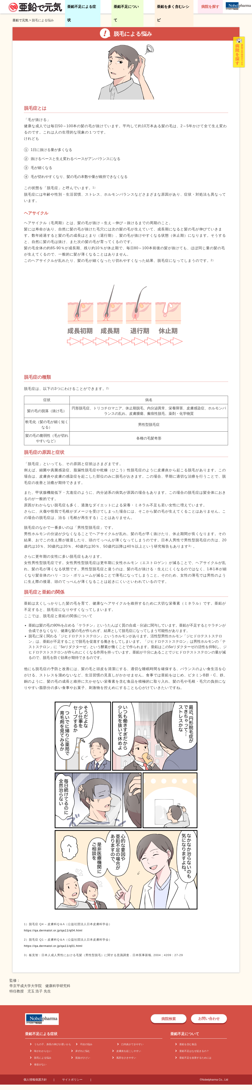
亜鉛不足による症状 (81, 13)
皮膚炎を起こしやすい (128, 1051)
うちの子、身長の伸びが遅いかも (52, 1044)
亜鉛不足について (126, 13)
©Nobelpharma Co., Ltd (214, 1079)
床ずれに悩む (82, 1051)
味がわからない (42, 1051)
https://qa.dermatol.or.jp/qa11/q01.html (53, 946)
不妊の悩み (86, 1044)
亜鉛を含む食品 (188, 1044)
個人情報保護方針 (35, 1079)
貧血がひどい (82, 1057)
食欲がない (40, 1064)
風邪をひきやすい (126, 1057)
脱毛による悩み (42, 1057)
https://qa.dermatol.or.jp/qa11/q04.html (53, 930)
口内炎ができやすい (132, 1044)
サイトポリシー (72, 1079)
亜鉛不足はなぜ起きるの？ (194, 1051)
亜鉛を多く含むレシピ (173, 13)
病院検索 (168, 1019)
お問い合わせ (209, 1018)
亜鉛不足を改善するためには (195, 1057)
